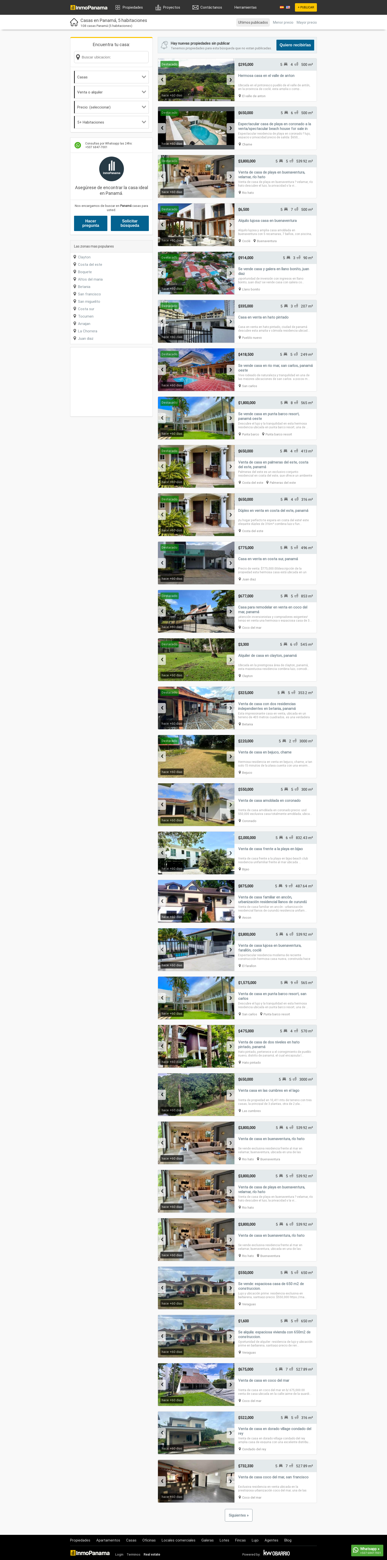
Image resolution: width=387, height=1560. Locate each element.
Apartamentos (108, 1540)
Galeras (207, 1540)
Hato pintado (251, 1062)
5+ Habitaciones (111, 122)
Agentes (271, 1540)
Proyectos (171, 7)
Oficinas (149, 1540)
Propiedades (133, 7)
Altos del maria (90, 279)
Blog (287, 1540)
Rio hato (248, 193)
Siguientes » (239, 1515)
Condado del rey (254, 1449)
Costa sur (86, 308)
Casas (111, 77)
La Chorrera (87, 331)
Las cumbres (251, 1111)
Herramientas (245, 7)
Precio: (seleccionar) (111, 107)
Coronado (249, 821)
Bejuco (247, 773)
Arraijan (84, 323)
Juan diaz (86, 338)
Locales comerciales (178, 1540)
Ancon (246, 917)
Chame (247, 144)
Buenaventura (267, 241)
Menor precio (283, 22)
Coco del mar (251, 628)
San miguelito (89, 301)
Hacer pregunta (90, 223)
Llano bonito (251, 289)
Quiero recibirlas (295, 45)
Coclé (246, 241)
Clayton (84, 257)
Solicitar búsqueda (129, 223)
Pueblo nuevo (252, 338)
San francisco (89, 294)
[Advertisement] (111, 382)
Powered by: (251, 1554)
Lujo (255, 1540)
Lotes (224, 1540)
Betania (84, 286)
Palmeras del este (283, 483)
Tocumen (86, 316)
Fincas (240, 1540)
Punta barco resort (279, 434)
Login (119, 1554)
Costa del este (90, 264)
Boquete (85, 271)
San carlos (249, 386)
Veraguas (249, 1304)
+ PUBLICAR (306, 7)
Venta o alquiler (111, 92)
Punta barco (250, 434)
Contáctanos (211, 7)
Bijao (245, 869)
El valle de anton (254, 96)
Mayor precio (307, 22)
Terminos (133, 1554)
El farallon (249, 966)
